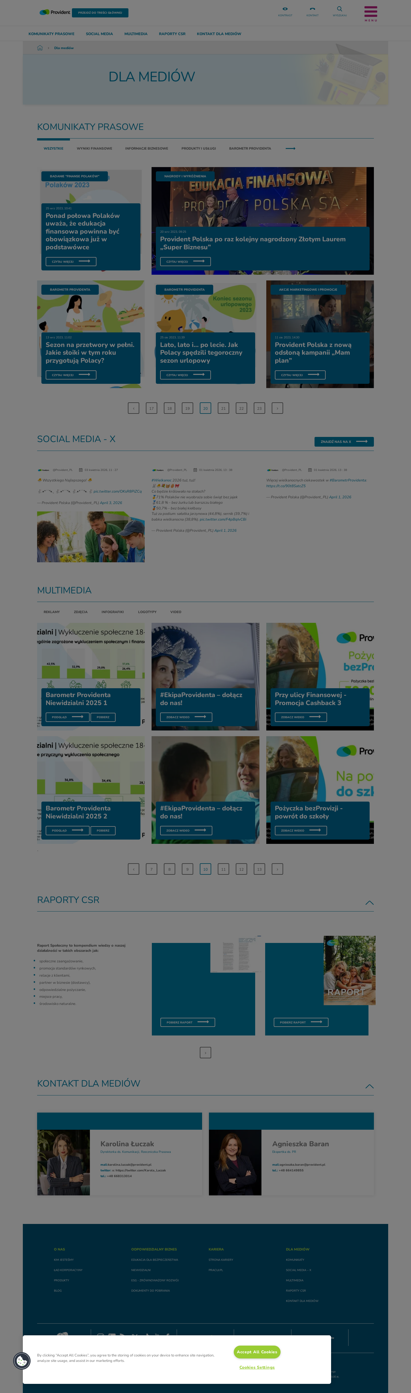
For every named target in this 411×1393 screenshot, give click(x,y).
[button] (22, 1361)
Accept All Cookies (257, 1352)
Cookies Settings (257, 1367)
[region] (177, 1359)
